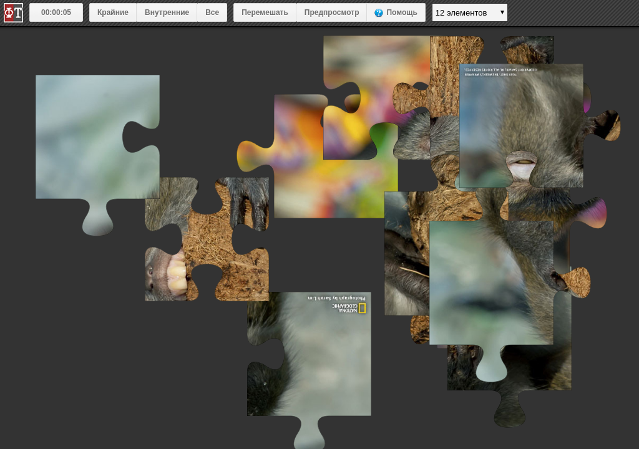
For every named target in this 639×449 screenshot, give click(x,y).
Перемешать (264, 12)
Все (212, 12)
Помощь (401, 12)
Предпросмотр (332, 12)
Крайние (113, 12)
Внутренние (167, 12)
